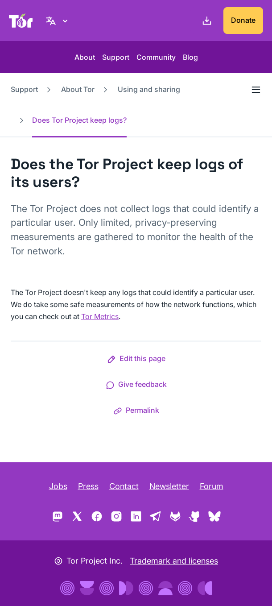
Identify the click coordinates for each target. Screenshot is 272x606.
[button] (136, 360)
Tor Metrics (100, 316)
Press (88, 486)
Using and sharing (149, 89)
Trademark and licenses (174, 560)
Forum (211, 486)
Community (156, 57)
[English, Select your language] (58, 20)
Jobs (58, 486)
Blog (190, 57)
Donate (243, 20)
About (84, 57)
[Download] (205, 20)
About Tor (78, 89)
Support (115, 57)
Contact (124, 486)
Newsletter (169, 486)
